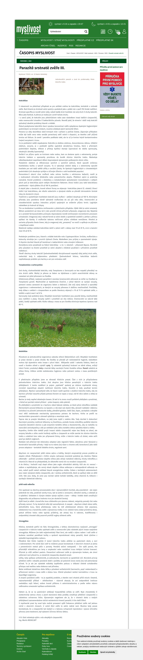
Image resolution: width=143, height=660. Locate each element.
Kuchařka (71, 641)
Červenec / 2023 (102, 53)
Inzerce (19, 649)
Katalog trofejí (47, 654)
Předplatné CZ (85, 40)
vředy (41, 368)
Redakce (81, 45)
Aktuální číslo (22, 638)
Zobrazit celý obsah (108, 116)
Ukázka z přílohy (105, 110)
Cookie (70, 646)
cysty (48, 365)
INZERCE (62, 45)
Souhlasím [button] (82, 652)
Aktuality (45, 638)
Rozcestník (71, 638)
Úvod (68, 53)
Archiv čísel (48, 45)
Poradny (45, 641)
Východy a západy (49, 649)
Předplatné (21, 641)
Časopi (73, 53)
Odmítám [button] (93, 652)
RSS (71, 45)
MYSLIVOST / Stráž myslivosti (58, 40)
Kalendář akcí (47, 644)
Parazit (85, 368)
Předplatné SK (104, 40)
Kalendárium (47, 651)
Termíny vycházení (24, 646)
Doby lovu (46, 646)
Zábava (70, 644)
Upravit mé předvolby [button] (107, 652)
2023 (95, 53)
